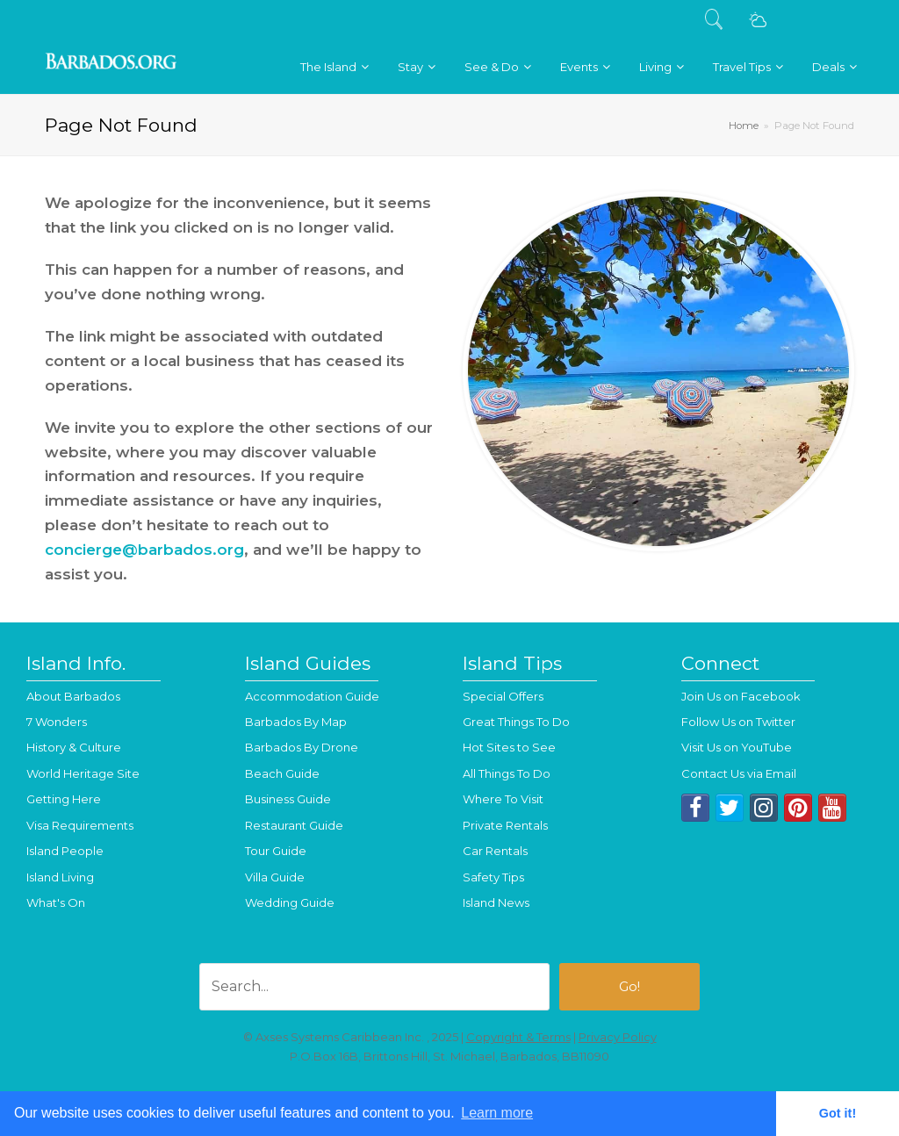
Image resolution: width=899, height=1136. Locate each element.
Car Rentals (495, 851)
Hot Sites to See (509, 747)
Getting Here (63, 799)
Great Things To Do (516, 722)
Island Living (60, 877)
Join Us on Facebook (741, 696)
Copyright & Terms (518, 1037)
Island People (65, 851)
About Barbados (73, 696)
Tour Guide (275, 851)
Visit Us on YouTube (736, 747)
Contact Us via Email (738, 773)
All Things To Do (506, 773)
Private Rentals (505, 825)
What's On (55, 902)
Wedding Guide (289, 902)
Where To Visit (503, 799)
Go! (629, 987)
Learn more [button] (497, 1112)
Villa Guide (275, 877)
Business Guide (288, 799)
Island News (496, 902)
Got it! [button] (837, 1113)
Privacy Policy (618, 1037)
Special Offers (503, 696)
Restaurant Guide (294, 825)
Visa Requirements (79, 825)
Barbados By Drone (301, 747)
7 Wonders (56, 722)
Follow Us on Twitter (738, 722)
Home (744, 125)
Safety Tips (493, 877)
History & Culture (73, 747)
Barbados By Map (296, 722)
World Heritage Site (83, 773)
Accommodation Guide (312, 696)
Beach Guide (282, 773)
